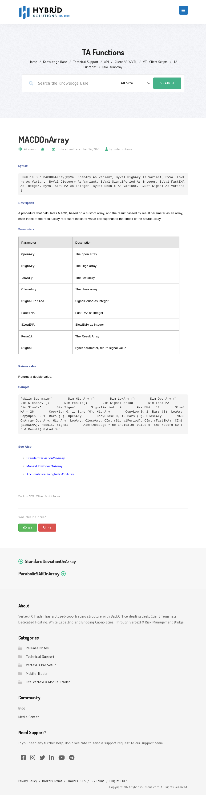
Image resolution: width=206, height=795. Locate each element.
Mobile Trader (37, 673)
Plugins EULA (118, 781)
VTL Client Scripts (155, 62)
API (106, 62)
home (33, 62)
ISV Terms (98, 781)
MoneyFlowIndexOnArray (45, 466)
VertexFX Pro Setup (41, 665)
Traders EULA (76, 781)
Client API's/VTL (126, 62)
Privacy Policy (27, 781)
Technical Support (85, 62)
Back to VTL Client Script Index (39, 496)
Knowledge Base (55, 62)
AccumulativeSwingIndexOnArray (50, 474)
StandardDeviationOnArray (46, 458)
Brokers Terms (52, 781)
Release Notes (37, 648)
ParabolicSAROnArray (38, 573)
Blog (21, 708)
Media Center (28, 717)
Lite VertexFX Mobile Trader (48, 682)
